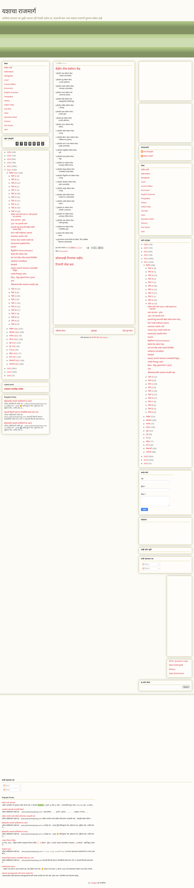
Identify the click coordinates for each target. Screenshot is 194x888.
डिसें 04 (14, 321)
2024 (9, 159)
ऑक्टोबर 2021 (14, 332)
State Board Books (176, 673)
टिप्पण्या (146, 569)
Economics (63, 251)
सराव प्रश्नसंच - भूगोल (18, 220)
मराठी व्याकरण (8, 72)
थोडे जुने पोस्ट (127, 331)
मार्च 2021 (13, 357)
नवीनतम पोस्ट (60, 331)
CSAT (6, 80)
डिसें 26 (14, 194)
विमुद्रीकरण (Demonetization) (22, 251)
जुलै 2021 (13, 343)
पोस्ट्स (146, 564)
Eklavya (172, 669)
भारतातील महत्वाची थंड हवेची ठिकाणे (13, 809)
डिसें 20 (14, 208)
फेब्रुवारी (149, 448)
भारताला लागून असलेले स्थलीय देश (22, 240)
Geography (8, 97)
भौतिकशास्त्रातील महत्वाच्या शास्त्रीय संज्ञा (24, 284)
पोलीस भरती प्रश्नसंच (8, 803)
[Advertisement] (81, 39)
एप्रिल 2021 (13, 353)
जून (147, 434)
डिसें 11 (14, 303)
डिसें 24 (14, 197)
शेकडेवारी (14, 265)
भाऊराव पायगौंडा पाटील (13, 389)
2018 (9, 376)
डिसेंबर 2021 (13, 173)
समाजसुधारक (8, 76)
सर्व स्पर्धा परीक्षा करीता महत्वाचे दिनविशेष (24, 258)
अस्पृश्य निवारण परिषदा (9, 840)
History (7, 101)
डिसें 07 (14, 314)
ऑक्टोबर (149, 420)
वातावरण (13, 247)
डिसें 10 (14, 307)
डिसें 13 (14, 299)
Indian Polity (9, 105)
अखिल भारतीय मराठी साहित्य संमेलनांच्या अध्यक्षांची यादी (18, 816)
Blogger (94, 883)
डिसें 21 (14, 204)
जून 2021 (12, 346)
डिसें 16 (14, 289)
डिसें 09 (14, 310)
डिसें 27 (14, 190)
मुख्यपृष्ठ (94, 331)
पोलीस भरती (8, 68)
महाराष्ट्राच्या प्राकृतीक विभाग (20, 243)
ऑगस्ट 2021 (13, 339)
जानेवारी (149, 452)
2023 (9, 163)
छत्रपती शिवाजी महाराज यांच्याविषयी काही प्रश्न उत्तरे (21, 412)
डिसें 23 (14, 201)
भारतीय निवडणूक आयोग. (19, 274)
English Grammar (11, 92)
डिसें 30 (14, 179)
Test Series (8, 125)
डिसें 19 (14, 211)
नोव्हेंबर (148, 417)
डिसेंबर (148, 265)
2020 (9, 368)
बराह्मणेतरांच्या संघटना (8, 867)
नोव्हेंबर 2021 (13, 329)
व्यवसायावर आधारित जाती (19, 236)
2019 (9, 372)
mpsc (6, 113)
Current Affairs (10, 84)
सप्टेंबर (148, 424)
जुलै (147, 431)
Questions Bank (10, 117)
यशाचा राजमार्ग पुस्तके (176, 665)
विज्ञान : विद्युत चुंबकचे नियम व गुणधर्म (23, 277)
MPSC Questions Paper (178, 661)
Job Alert (7, 109)
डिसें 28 (14, 187)
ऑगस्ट (148, 427)
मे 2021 (12, 350)
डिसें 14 (14, 296)
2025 (9, 156)
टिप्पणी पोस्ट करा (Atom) (100, 337)
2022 (9, 166)
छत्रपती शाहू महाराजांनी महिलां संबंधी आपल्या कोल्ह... (165, 319)
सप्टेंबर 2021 (13, 336)
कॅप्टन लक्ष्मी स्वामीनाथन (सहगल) (21, 233)
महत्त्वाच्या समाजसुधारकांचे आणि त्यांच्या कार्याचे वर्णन (17, 873)
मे (146, 438)
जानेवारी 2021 (14, 364)
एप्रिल (148, 441)
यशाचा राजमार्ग (19, 11)
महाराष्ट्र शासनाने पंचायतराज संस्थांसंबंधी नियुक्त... (164, 358)
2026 (9, 152)
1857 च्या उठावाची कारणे (19, 224)
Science (7, 121)
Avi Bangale (148, 152)
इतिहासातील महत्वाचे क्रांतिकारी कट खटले (18, 401)
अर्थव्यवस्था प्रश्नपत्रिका (19, 261)
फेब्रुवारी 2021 (14, 360)
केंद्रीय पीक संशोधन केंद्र (19, 254)
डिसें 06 (14, 317)
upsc (6, 129)
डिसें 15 (14, 292)
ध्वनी (12, 281)
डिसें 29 (14, 183)
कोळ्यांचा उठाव (6, 849)
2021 (9, 170)
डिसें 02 (14, 324)
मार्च (147, 445)
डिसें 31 (14, 176)
